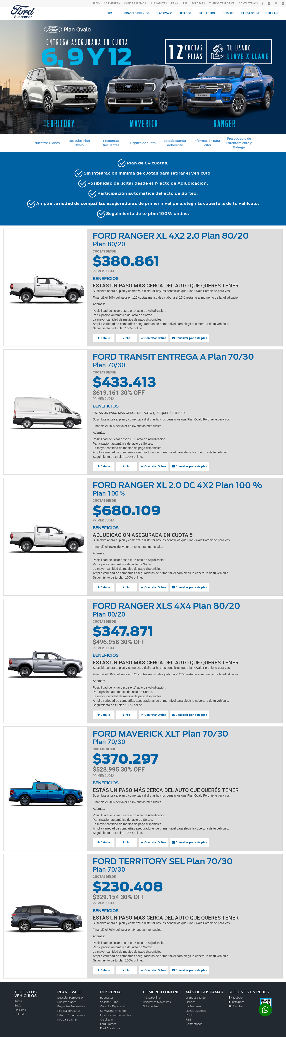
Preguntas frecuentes (111, 143)
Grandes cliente (196, 995)
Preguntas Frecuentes (71, 1004)
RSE (185, 3)
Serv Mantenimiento (113, 1008)
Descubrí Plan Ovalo (70, 995)
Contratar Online (153, 337)
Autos (18, 999)
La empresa (112, 3)
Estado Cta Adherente (71, 1013)
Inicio (96, 3)
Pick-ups (20, 1007)
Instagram (236, 999)
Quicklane (272, 13)
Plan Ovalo (164, 13)
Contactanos (194, 1021)
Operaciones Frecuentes (115, 1013)
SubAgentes (158, 3)
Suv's (17, 1003)
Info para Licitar (67, 1017)
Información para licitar (207, 143)
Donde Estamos (135, 3)
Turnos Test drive (221, 3)
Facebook (236, 995)
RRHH (174, 3)
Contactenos (248, 3)
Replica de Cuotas (68, 1008)
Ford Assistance (110, 1026)
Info (126, 337)
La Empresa (193, 1004)
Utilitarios (20, 1012)
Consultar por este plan (186, 337)
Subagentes (150, 1004)
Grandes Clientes (136, 13)
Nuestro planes (66, 999)
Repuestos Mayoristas (157, 999)
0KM (109, 13)
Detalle (103, 337)
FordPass (198, 3)
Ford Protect (108, 1021)
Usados (185, 13)
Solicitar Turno (109, 999)
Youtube (236, 1004)
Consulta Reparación (113, 1004)
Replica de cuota (143, 143)
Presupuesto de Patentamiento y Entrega (239, 143)
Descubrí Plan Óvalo (79, 143)
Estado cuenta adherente (175, 143)
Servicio (229, 13)
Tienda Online (250, 13)
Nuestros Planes (47, 143)
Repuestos (207, 13)
